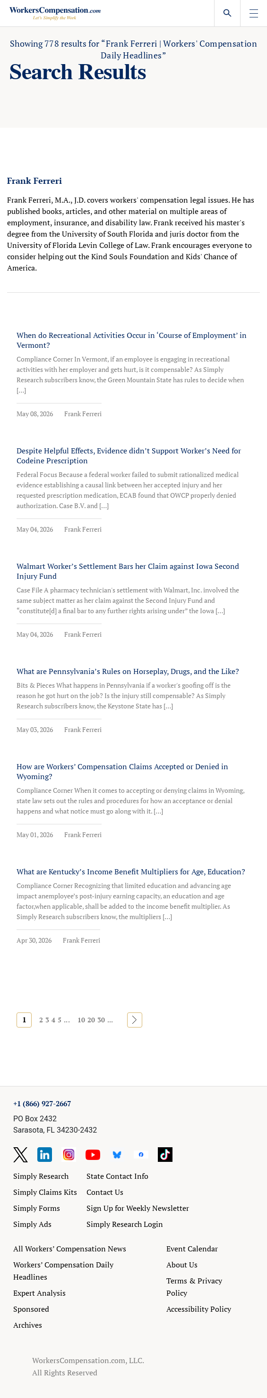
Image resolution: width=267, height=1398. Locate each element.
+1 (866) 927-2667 (42, 1103)
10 (81, 1019)
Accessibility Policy (198, 1309)
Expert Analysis (39, 1293)
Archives (27, 1325)
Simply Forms (36, 1208)
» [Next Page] (135, 1019)
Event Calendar (192, 1248)
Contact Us (104, 1192)
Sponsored (31, 1309)
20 (91, 1019)
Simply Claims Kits (45, 1192)
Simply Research (41, 1176)
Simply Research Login (124, 1224)
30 (101, 1019)
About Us (182, 1264)
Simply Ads (32, 1224)
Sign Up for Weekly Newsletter (137, 1208)
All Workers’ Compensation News (69, 1248)
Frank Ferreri (83, 413)
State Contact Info (117, 1176)
